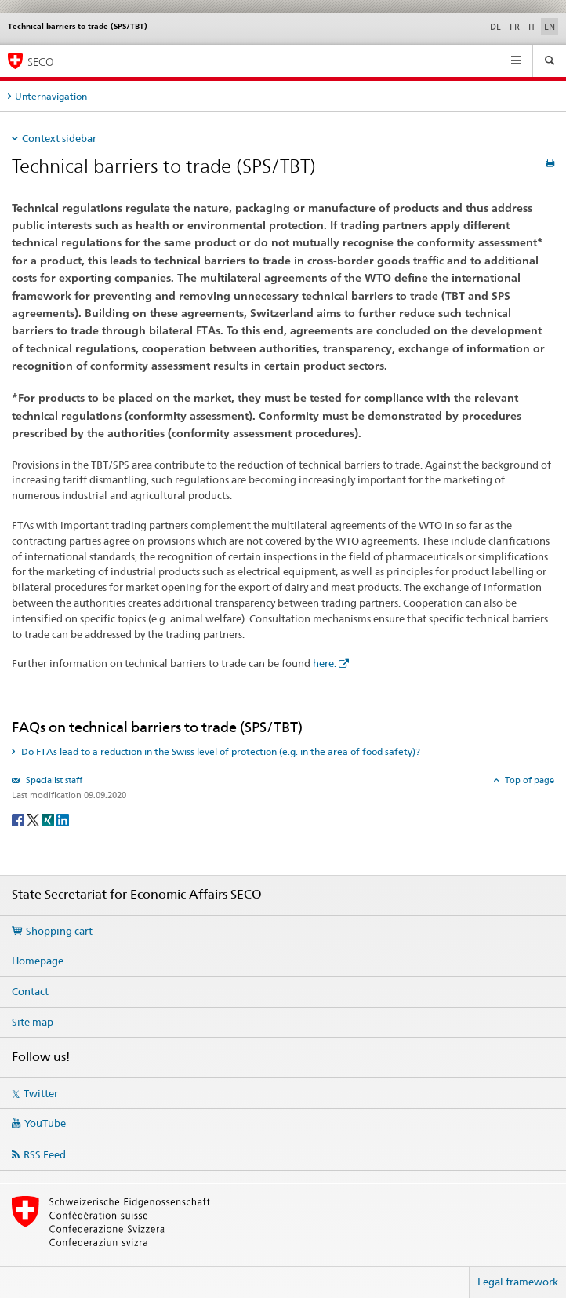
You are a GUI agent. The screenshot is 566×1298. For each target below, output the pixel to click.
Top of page (528, 780)
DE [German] (495, 26)
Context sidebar (59, 138)
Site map (32, 1021)
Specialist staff (53, 780)
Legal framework (517, 1281)
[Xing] (49, 819)
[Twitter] (34, 819)
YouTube (45, 1123)
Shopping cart (59, 930)
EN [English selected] (549, 26)
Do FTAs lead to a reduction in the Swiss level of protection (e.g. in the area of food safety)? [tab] (219, 751)
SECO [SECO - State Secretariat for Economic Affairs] (40, 61)
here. (324, 663)
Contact (30, 991)
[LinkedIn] (62, 819)
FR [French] (515, 26)
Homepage (37, 960)
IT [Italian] (531, 26)
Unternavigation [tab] (51, 96)
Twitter (41, 1093)
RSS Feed (45, 1154)
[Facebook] (19, 819)
